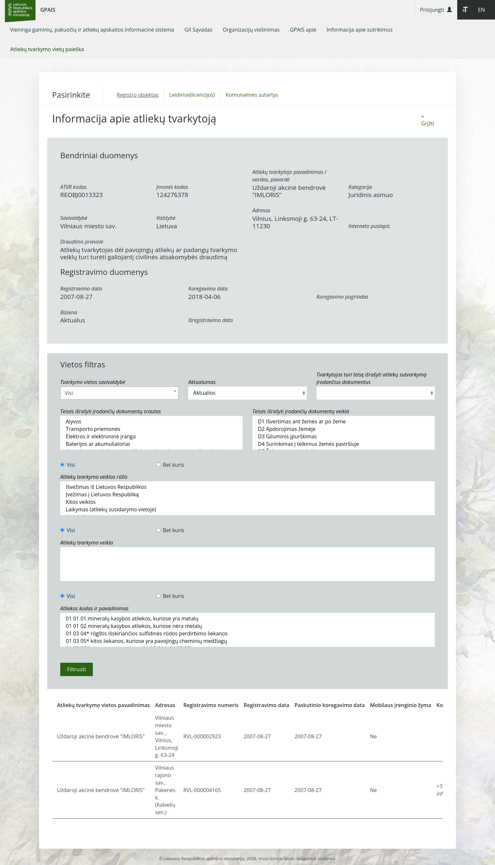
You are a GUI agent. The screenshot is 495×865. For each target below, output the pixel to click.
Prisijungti (436, 9)
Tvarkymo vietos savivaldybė (92, 382)
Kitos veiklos (247, 502)
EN (481, 9)
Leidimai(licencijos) (192, 94)
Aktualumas (201, 382)
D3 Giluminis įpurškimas (343, 436)
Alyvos (151, 421)
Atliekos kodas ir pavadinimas (94, 608)
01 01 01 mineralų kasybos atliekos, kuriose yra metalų (247, 618)
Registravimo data (81, 288)
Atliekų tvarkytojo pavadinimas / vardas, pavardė (289, 175)
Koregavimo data (208, 288)
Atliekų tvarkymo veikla (86, 542)
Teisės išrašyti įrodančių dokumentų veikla (300, 411)
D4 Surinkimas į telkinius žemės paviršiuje (343, 444)
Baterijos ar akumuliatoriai (151, 444)
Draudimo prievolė (81, 241)
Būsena (68, 312)
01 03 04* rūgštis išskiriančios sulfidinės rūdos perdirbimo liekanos (247, 633)
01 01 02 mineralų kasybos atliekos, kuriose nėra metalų (247, 626)
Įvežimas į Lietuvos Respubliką (247, 494)
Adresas (261, 210)
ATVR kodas (73, 187)
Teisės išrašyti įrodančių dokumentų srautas (110, 411)
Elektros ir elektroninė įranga (151, 436)
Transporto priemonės (151, 429)
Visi (67, 464)
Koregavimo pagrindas (342, 296)
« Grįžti (427, 119)
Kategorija (360, 187)
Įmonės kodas (172, 187)
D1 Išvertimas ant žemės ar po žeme (343, 421)
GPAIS (47, 9)
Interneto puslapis (369, 226)
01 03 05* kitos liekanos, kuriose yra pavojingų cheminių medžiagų (247, 641)
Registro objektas (138, 94)
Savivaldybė (73, 217)
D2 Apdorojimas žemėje (343, 429)
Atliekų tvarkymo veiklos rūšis (93, 476)
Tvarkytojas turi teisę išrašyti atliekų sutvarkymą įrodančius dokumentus (372, 378)
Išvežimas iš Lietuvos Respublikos (247, 487)
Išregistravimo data (210, 320)
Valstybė (166, 217)
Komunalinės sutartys (252, 94)
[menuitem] (92, 29)
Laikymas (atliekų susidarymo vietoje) (247, 509)
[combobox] (119, 393)
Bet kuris (170, 464)
